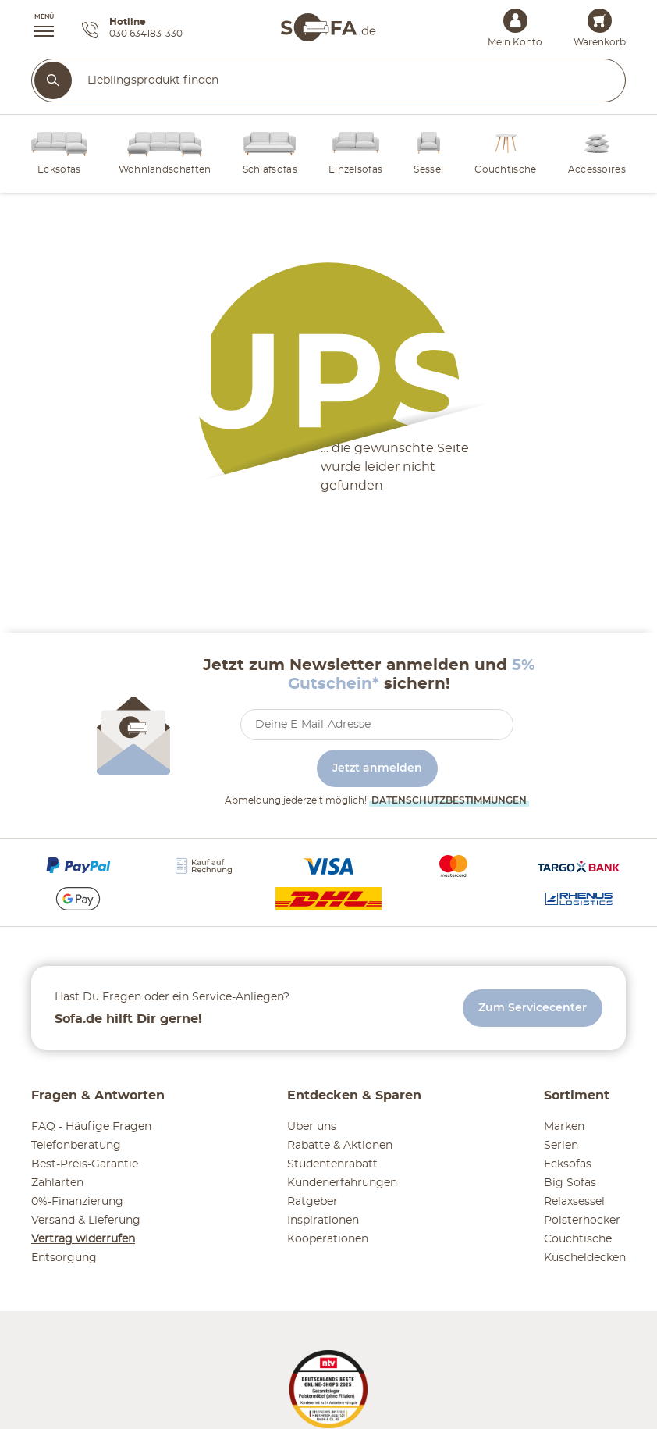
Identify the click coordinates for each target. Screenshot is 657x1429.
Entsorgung (64, 1258)
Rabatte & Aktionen (339, 1145)
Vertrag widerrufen (83, 1239)
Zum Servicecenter (532, 1008)
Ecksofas (567, 1164)
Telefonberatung (76, 1145)
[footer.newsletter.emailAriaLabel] (376, 724)
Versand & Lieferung (85, 1220)
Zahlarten (57, 1183)
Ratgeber (312, 1201)
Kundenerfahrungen (342, 1183)
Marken (564, 1126)
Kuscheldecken (585, 1258)
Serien (561, 1145)
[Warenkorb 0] (600, 21)
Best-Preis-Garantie (84, 1164)
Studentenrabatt (332, 1164)
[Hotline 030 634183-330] (132, 30)
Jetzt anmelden (377, 768)
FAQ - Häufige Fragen (91, 1126)
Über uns (311, 1126)
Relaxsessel (574, 1201)
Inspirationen (323, 1220)
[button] (36, 27)
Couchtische (578, 1239)
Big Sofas (570, 1183)
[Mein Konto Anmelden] (515, 21)
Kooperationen (327, 1239)
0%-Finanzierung (77, 1201)
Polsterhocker (582, 1220)
